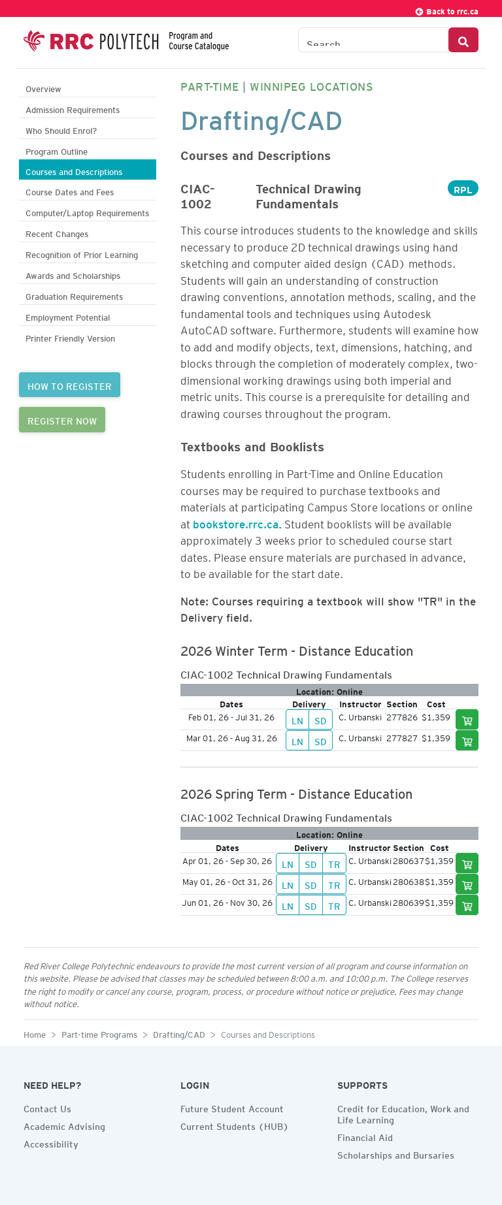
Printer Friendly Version (70, 337)
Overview (43, 87)
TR (334, 863)
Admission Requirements (72, 108)
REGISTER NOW (62, 419)
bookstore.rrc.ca (235, 522)
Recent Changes (56, 232)
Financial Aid (365, 1136)
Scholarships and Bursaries (395, 1153)
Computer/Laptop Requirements (87, 211)
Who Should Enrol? (61, 129)
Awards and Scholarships (72, 274)
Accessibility (51, 1142)
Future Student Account (232, 1107)
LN (297, 719)
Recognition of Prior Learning (81, 253)
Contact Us (47, 1107)
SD (320, 719)
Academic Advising (64, 1124)
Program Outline (56, 150)
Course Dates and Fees (69, 190)
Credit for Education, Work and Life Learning (403, 1112)
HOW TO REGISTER (69, 384)
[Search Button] (463, 39)
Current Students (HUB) (234, 1124)
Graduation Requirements (74, 295)
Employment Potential (67, 316)
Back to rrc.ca (446, 9)
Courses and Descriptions (73, 170)
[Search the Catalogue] (373, 39)
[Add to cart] (467, 719)
